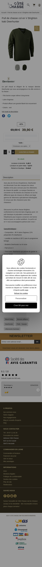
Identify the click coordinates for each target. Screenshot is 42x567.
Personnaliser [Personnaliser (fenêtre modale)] (21, 299)
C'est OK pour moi (21, 305)
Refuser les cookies (21, 293)
